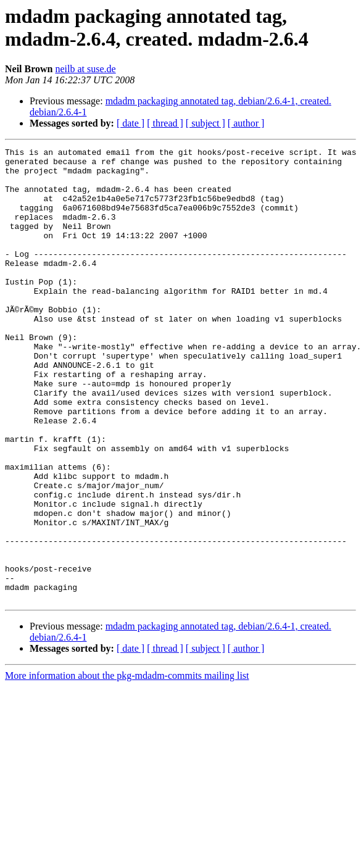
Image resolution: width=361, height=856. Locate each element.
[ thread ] (165, 123)
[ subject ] (205, 123)
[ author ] (246, 123)
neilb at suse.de (85, 69)
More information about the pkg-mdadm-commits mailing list (127, 766)
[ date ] (130, 123)
